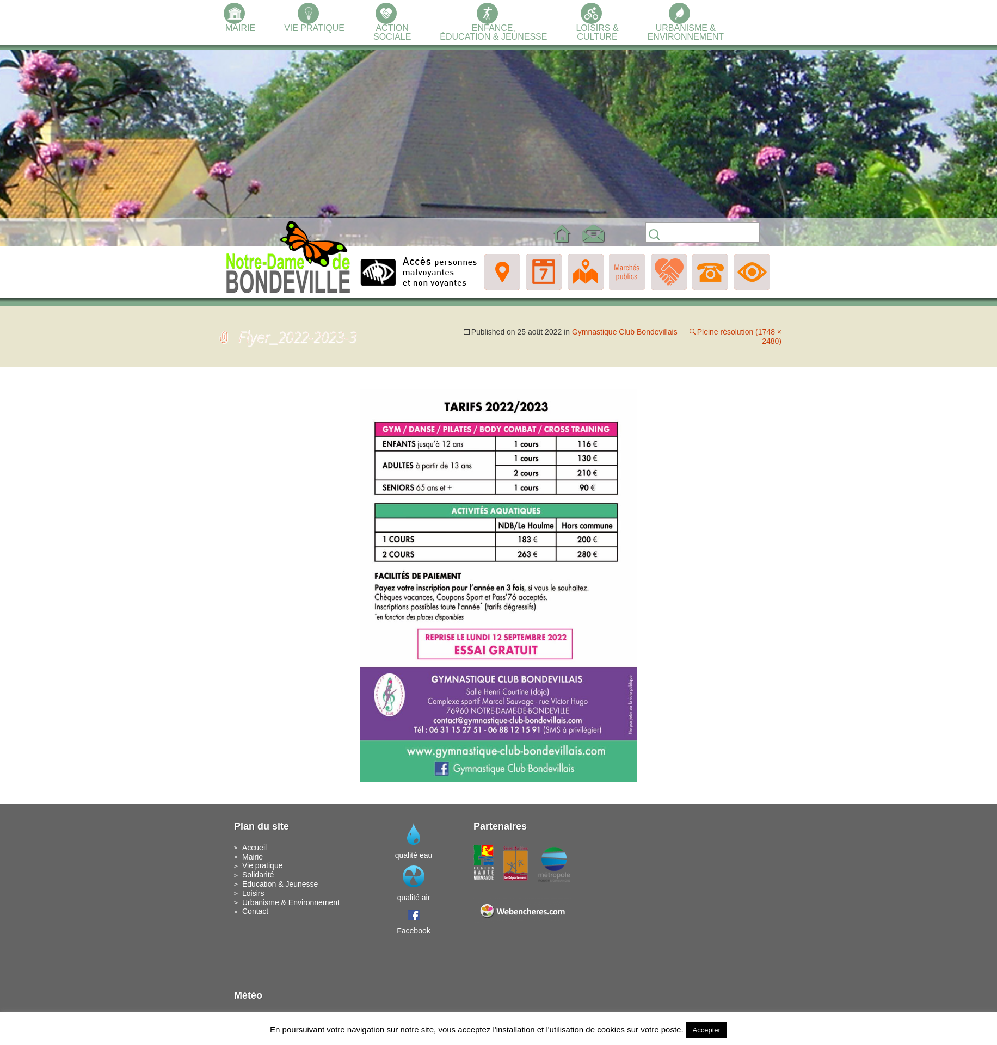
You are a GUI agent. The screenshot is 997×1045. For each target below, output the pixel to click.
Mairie (252, 856)
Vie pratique (262, 865)
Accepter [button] (707, 1030)
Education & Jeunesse (280, 884)
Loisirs (253, 893)
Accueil (254, 847)
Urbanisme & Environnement (291, 902)
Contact (255, 911)
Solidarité (258, 874)
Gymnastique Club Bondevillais (625, 331)
